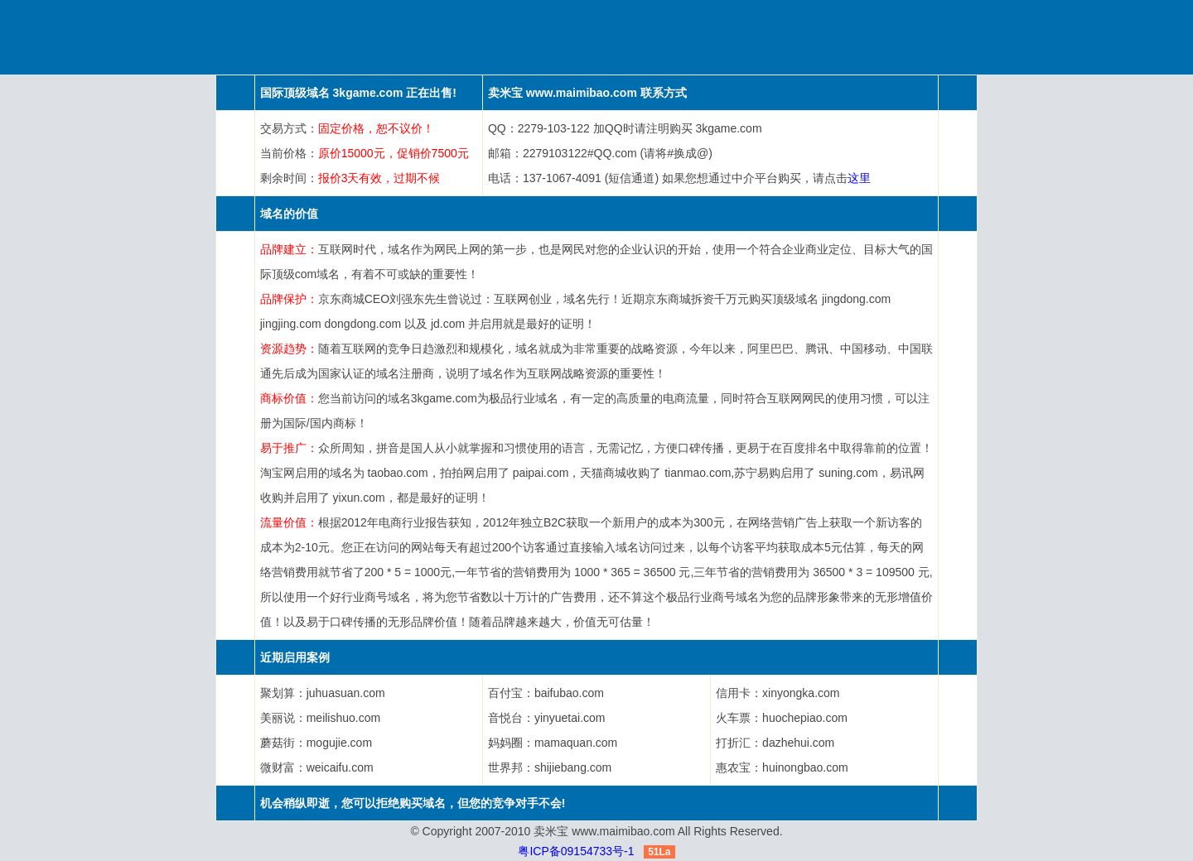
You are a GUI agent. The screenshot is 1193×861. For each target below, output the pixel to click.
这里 (859, 178)
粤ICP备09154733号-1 (576, 851)
